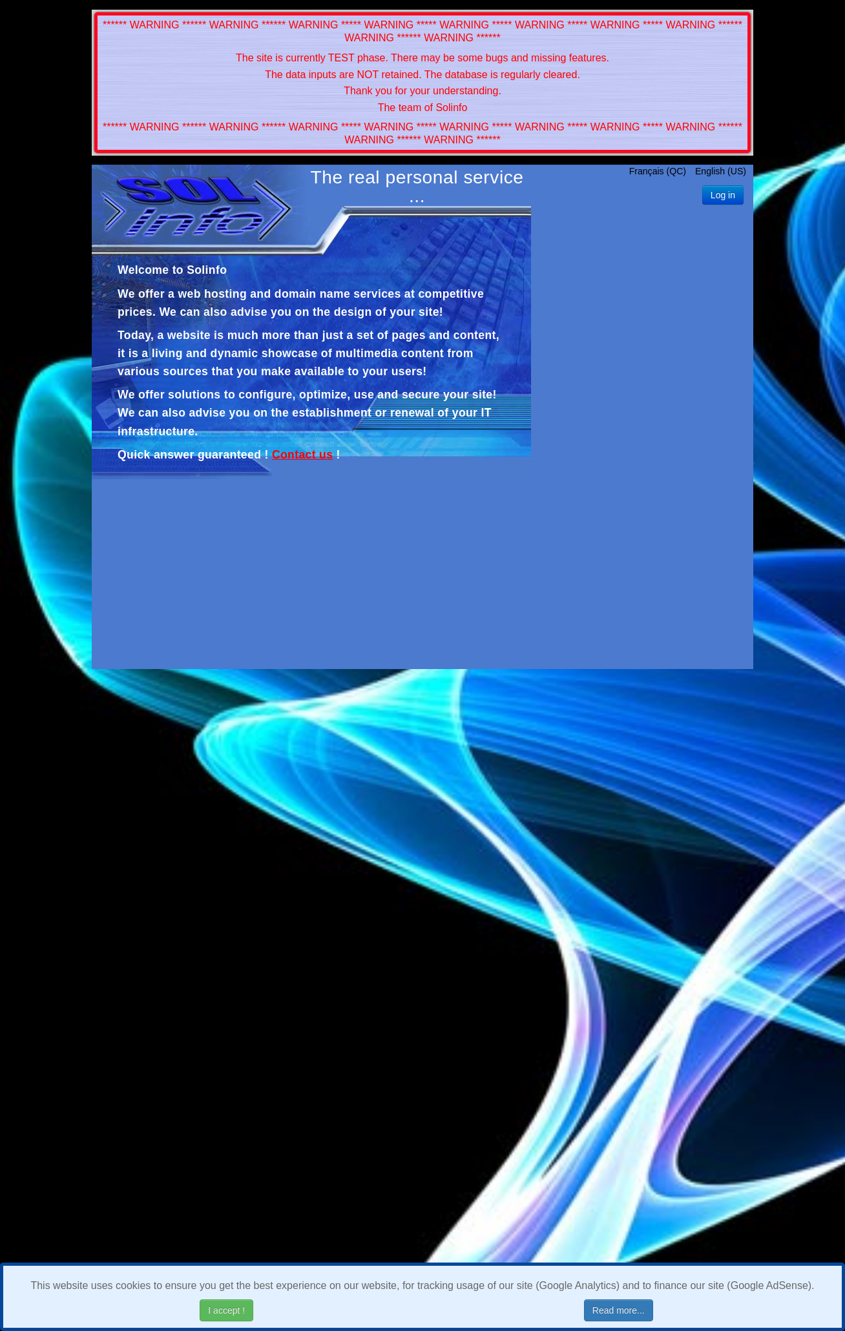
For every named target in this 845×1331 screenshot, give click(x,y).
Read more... (618, 1310)
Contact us (302, 454)
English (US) (720, 171)
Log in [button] (723, 195)
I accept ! (226, 1310)
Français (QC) (659, 171)
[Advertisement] (642, 449)
